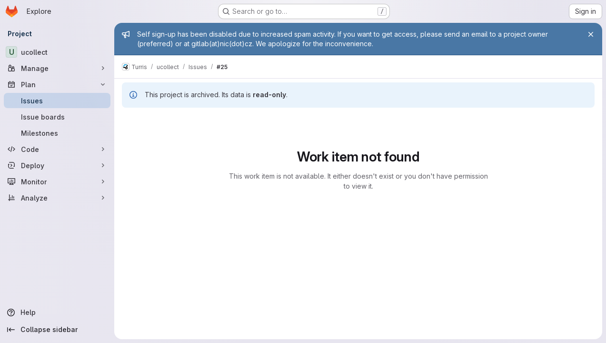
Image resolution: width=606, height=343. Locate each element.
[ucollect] (57, 52)
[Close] (590, 34)
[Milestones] (57, 133)
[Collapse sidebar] (57, 329)
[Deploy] (57, 165)
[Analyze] (57, 197)
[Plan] (57, 84)
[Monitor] (57, 181)
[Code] (57, 149)
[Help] (57, 312)
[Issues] (57, 100)
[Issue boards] (57, 116)
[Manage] (57, 68)
